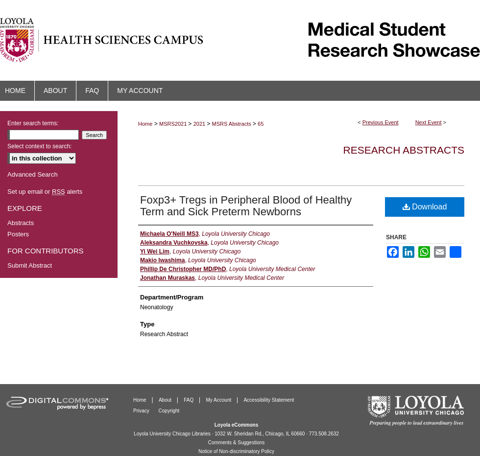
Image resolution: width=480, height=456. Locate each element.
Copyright (169, 410)
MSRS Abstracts (232, 124)
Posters (18, 234)
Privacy (142, 410)
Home (145, 124)
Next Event (428, 122)
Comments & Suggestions (236, 442)
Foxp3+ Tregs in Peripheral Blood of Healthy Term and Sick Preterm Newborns (246, 206)
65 (261, 124)
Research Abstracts (403, 150)
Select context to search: (39, 146)
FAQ (189, 400)
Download (425, 207)
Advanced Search (32, 174)
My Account (219, 400)
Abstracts (20, 223)
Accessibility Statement (268, 400)
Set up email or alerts (44, 191)
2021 (200, 124)
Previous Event (380, 122)
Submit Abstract (29, 265)
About (166, 400)
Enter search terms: (33, 123)
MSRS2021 (173, 124)
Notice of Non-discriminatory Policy (236, 451)
